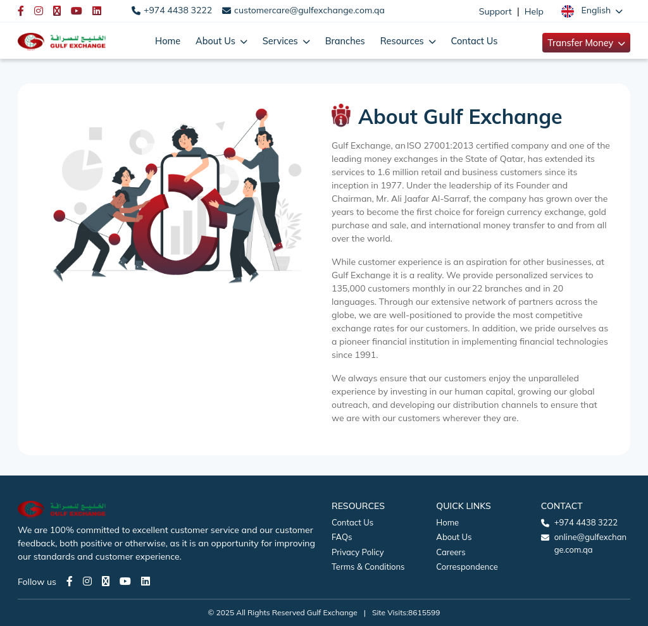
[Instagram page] (87, 581)
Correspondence (466, 567)
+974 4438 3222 (178, 10)
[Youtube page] (125, 581)
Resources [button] (403, 41)
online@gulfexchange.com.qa (590, 543)
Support (495, 11)
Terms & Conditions (368, 567)
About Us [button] (217, 41)
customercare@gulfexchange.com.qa (309, 10)
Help (534, 11)
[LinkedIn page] (145, 581)
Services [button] (282, 41)
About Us (453, 537)
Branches (345, 41)
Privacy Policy (358, 552)
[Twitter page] (105, 581)
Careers (450, 552)
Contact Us (474, 41)
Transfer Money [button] (581, 43)
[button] (592, 10)
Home (167, 41)
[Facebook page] (69, 581)
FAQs (342, 537)
